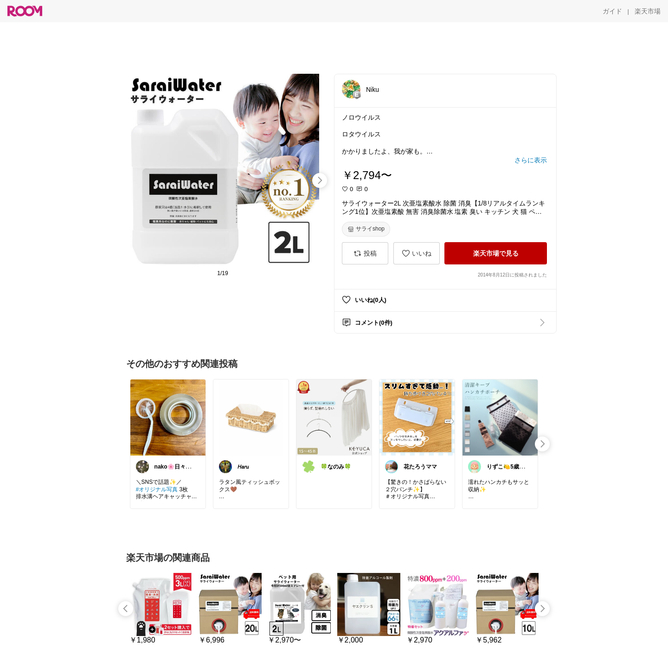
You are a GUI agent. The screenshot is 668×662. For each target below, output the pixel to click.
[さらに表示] (530, 160)
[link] (168, 417)
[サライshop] (366, 229)
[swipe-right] (319, 180)
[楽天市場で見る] (495, 253)
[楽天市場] (648, 11)
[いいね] (416, 253)
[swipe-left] (125, 608)
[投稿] (365, 253)
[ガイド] (612, 11)
